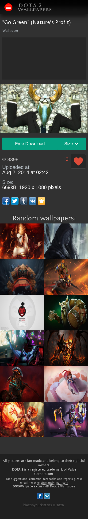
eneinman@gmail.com (52, 482)
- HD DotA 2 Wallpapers (44, 486)
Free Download (30, 143)
